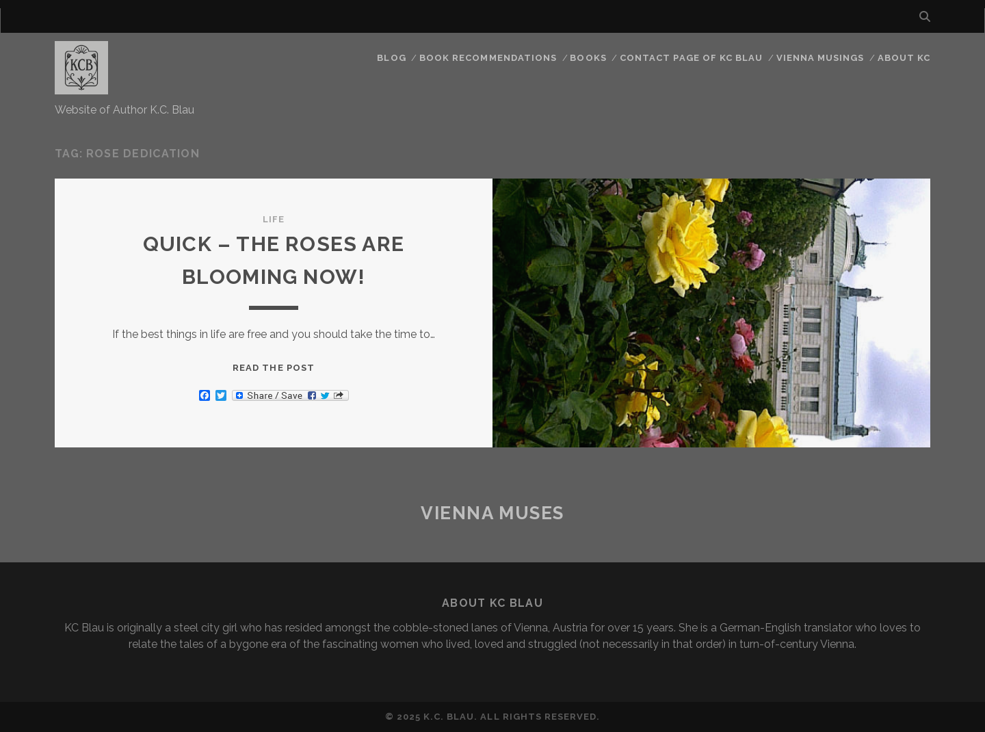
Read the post (274, 368)
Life (274, 219)
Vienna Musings (820, 58)
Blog (391, 58)
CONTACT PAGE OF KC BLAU (691, 58)
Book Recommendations (488, 58)
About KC (904, 58)
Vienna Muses (492, 513)
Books (588, 58)
